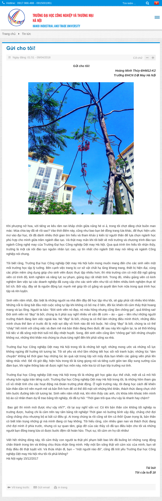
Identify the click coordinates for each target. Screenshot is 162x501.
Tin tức (26, 34)
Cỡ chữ (137, 57)
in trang (62, 487)
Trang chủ (9, 34)
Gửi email (44, 487)
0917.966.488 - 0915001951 (34, 3)
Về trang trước (20, 487)
